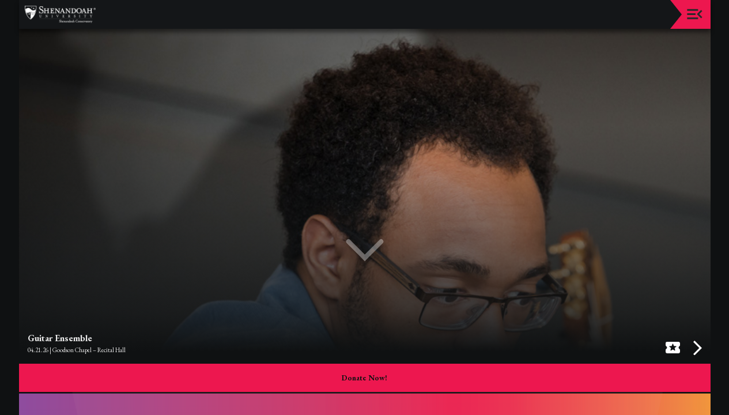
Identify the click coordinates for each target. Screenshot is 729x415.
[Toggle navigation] (695, 14)
